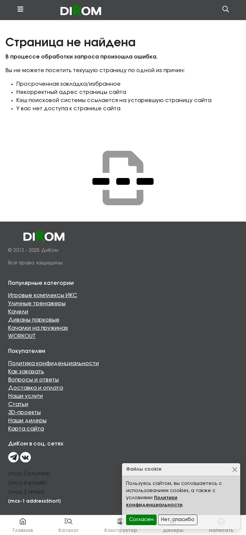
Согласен (141, 519)
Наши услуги (25, 396)
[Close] (234, 469)
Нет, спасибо (177, 519)
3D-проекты (24, 412)
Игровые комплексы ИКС (42, 295)
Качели (18, 311)
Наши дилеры (27, 420)
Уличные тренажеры (37, 303)
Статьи (18, 404)
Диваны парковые (33, 320)
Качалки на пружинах (38, 328)
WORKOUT (22, 336)
